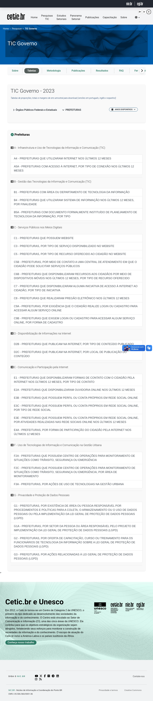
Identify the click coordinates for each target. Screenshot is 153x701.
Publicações (92, 17)
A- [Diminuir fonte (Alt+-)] (144, 12)
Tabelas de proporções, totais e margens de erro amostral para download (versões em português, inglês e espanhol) (63, 98)
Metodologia (54, 70)
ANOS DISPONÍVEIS (123, 109)
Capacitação (110, 17)
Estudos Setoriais (61, 17)
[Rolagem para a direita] (142, 70)
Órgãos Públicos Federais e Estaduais (35, 109)
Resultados (102, 70)
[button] (137, 17)
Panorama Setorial (76, 17)
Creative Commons (133, 690)
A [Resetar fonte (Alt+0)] (148, 12)
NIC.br (21, 676)
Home (34, 17)
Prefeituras (71, 109)
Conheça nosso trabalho (21, 642)
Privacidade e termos (108, 690)
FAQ (121, 70)
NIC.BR (11, 690)
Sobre (124, 17)
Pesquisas (17, 28)
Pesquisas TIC (47, 17)
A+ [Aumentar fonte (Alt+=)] (140, 12)
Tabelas (31, 70)
